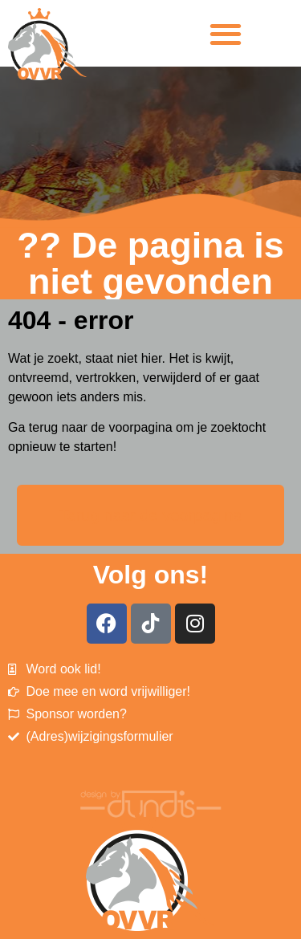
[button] (226, 33)
